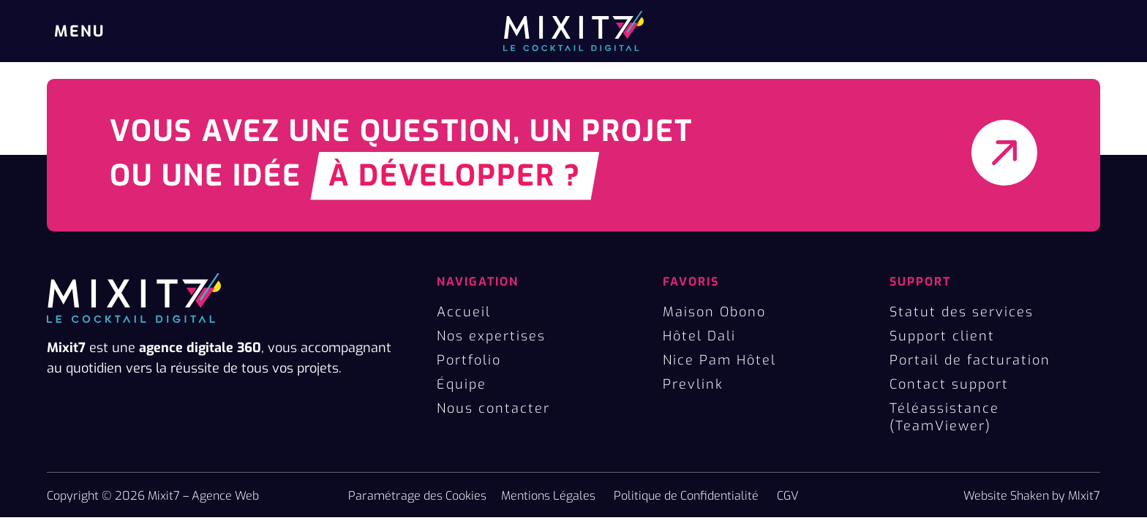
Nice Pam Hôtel (719, 360)
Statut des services (962, 312)
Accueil (464, 312)
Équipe (461, 384)
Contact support (949, 384)
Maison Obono (714, 312)
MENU (79, 31)
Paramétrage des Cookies (417, 495)
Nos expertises (491, 336)
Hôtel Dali (699, 336)
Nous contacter (493, 408)
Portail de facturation (970, 360)
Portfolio (469, 360)
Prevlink (693, 384)
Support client (942, 336)
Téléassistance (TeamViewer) (944, 417)
